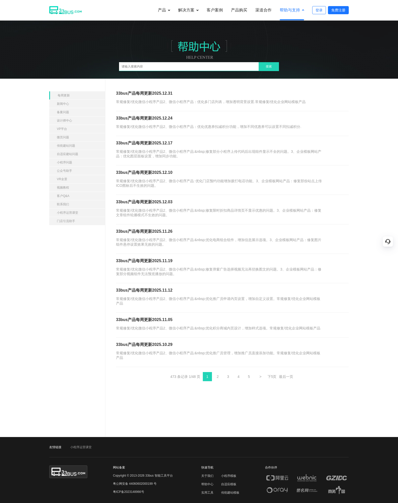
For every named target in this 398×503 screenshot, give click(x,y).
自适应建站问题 (67, 154)
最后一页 (286, 377)
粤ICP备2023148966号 (128, 492)
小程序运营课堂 (67, 212)
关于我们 (207, 476)
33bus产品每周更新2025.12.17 (144, 143)
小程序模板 (228, 476)
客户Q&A (63, 196)
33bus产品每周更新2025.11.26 (144, 231)
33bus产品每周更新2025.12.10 (144, 172)
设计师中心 (64, 120)
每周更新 (64, 95)
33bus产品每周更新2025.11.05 (144, 319)
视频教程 (63, 187)
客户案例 (215, 10)
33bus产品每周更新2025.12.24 (144, 118)
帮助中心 (207, 484)
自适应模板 (228, 484)
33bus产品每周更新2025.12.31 (144, 93)
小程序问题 (64, 162)
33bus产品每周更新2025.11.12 (144, 290)
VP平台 (62, 129)
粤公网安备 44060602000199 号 (135, 483)
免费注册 (338, 10)
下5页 (272, 377)
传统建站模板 (230, 492)
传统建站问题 (66, 145)
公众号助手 (64, 171)
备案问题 (63, 112)
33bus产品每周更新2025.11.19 (144, 261)
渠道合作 (263, 10)
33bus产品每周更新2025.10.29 (144, 344)
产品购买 (239, 10)
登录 (319, 10)
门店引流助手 (66, 221)
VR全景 (62, 179)
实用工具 (207, 492)
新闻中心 (63, 104)
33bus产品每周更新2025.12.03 (144, 202)
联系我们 (63, 204)
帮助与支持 (290, 10)
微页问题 (63, 137)
